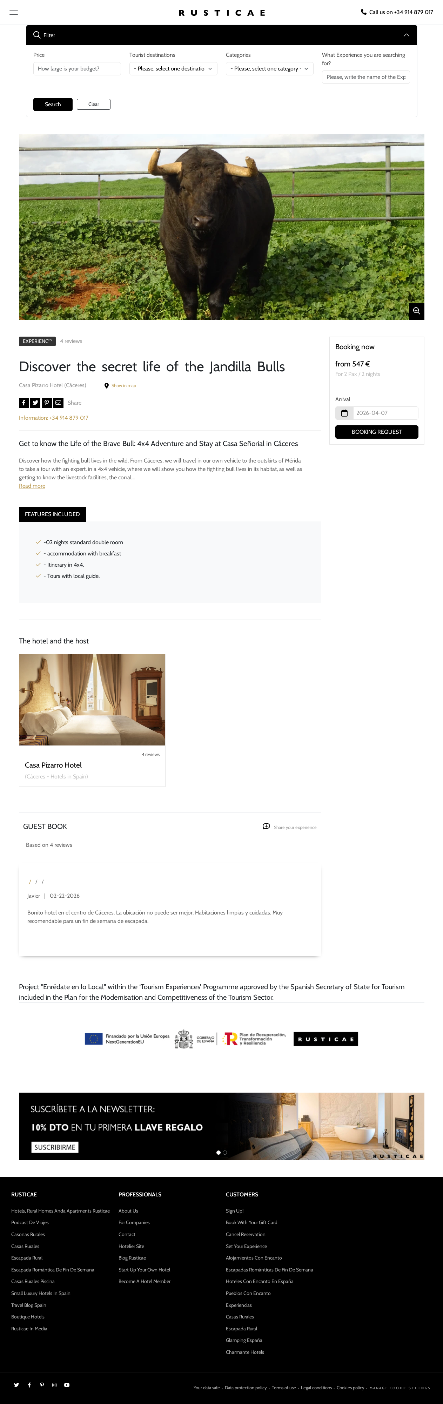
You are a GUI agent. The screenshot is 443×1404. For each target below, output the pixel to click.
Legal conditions (316, 1387)
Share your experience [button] (290, 827)
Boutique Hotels (28, 1317)
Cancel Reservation (246, 1234)
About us (128, 1211)
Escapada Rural (26, 1258)
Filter (44, 35)
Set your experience (246, 1246)
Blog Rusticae (132, 1258)
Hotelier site (131, 1246)
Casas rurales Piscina (33, 1281)
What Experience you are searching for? (363, 59)
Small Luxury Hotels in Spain (41, 1293)
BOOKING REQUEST (377, 431)
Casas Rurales (25, 1246)
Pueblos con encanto (248, 1293)
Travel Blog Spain (28, 1305)
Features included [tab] (52, 514)
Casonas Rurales (28, 1234)
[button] (24, 403)
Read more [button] (32, 485)
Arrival (342, 399)
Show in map (120, 385)
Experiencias (239, 1305)
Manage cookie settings (400, 1388)
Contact (127, 1234)
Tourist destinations (152, 55)
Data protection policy (246, 1387)
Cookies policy (350, 1387)
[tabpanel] (170, 562)
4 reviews (71, 341)
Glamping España (244, 1340)
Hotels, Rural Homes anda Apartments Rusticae (60, 1211)
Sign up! (234, 1211)
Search (53, 104)
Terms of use (284, 1387)
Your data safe (207, 1387)
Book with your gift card (251, 1222)
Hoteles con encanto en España (260, 1281)
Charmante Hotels (245, 1352)
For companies (134, 1222)
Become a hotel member (144, 1281)
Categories (238, 55)
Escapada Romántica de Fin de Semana (52, 1270)
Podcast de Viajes (30, 1222)
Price (39, 55)
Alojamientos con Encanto (254, 1258)
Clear (93, 104)
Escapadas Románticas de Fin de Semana (269, 1270)
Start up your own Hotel (144, 1270)
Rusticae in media (29, 1328)
